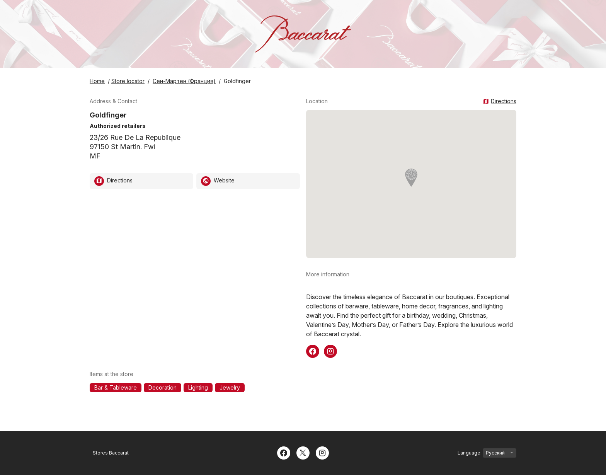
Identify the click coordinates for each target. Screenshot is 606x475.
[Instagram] (322, 452)
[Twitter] (303, 452)
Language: (487, 453)
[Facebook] (283, 452)
